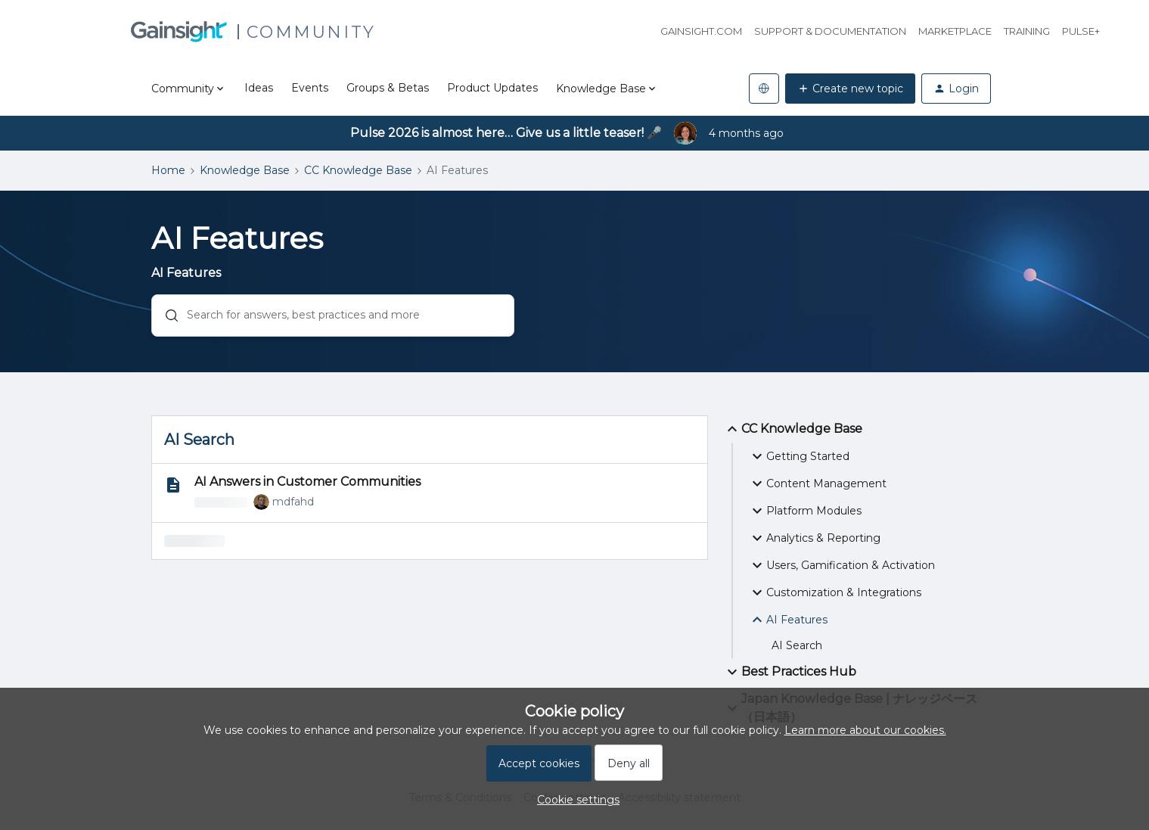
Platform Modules (805, 511)
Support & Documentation (830, 31)
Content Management (817, 483)
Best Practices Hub (789, 672)
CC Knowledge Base (358, 170)
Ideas (258, 88)
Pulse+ (1081, 31)
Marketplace (955, 31)
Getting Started (798, 456)
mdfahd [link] (293, 501)
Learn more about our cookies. (865, 730)
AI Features (788, 620)
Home (168, 170)
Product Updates (492, 88)
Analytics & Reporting (814, 538)
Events (309, 88)
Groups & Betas (387, 88)
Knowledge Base (245, 170)
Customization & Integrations (834, 592)
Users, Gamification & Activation (841, 565)
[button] (850, 88)
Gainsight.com (701, 31)
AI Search (797, 645)
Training (1027, 31)
